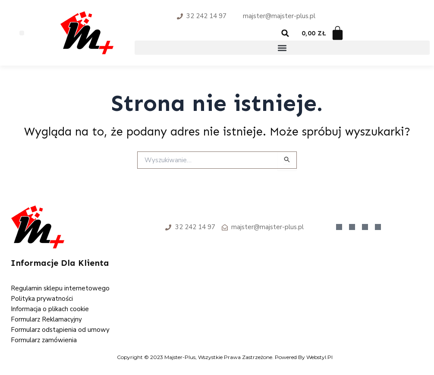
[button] (21, 33)
